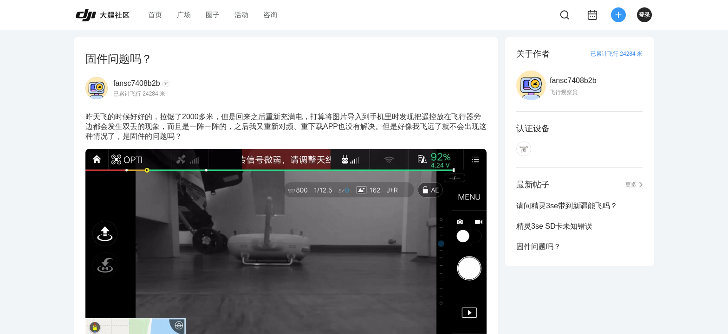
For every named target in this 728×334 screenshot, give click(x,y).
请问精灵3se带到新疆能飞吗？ (567, 206)
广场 (184, 15)
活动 (241, 15)
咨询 (270, 15)
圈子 (213, 15)
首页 (155, 15)
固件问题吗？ (538, 246)
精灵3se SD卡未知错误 (554, 226)
